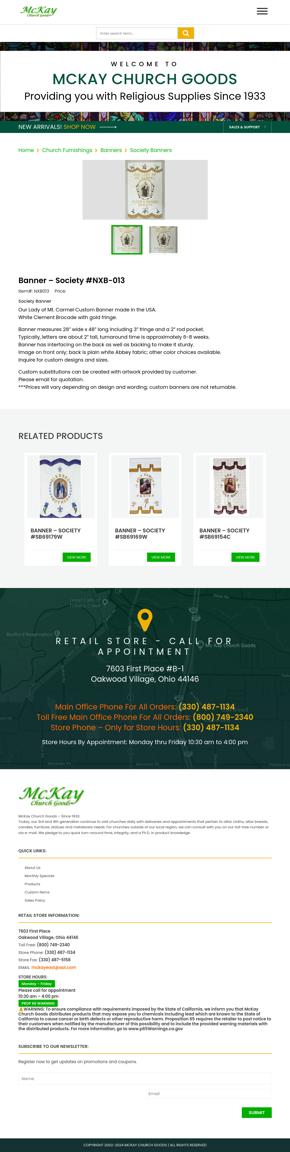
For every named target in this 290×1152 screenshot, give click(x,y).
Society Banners (151, 150)
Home (26, 150)
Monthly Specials (39, 875)
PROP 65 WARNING (38, 1003)
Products (32, 884)
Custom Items (37, 892)
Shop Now (90, 127)
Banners (111, 150)
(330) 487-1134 (206, 707)
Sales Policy (35, 900)
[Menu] (262, 12)
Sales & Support (244, 127)
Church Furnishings (67, 150)
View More (76, 557)
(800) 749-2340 (223, 717)
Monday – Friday (37, 983)
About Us (33, 867)
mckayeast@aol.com (54, 967)
